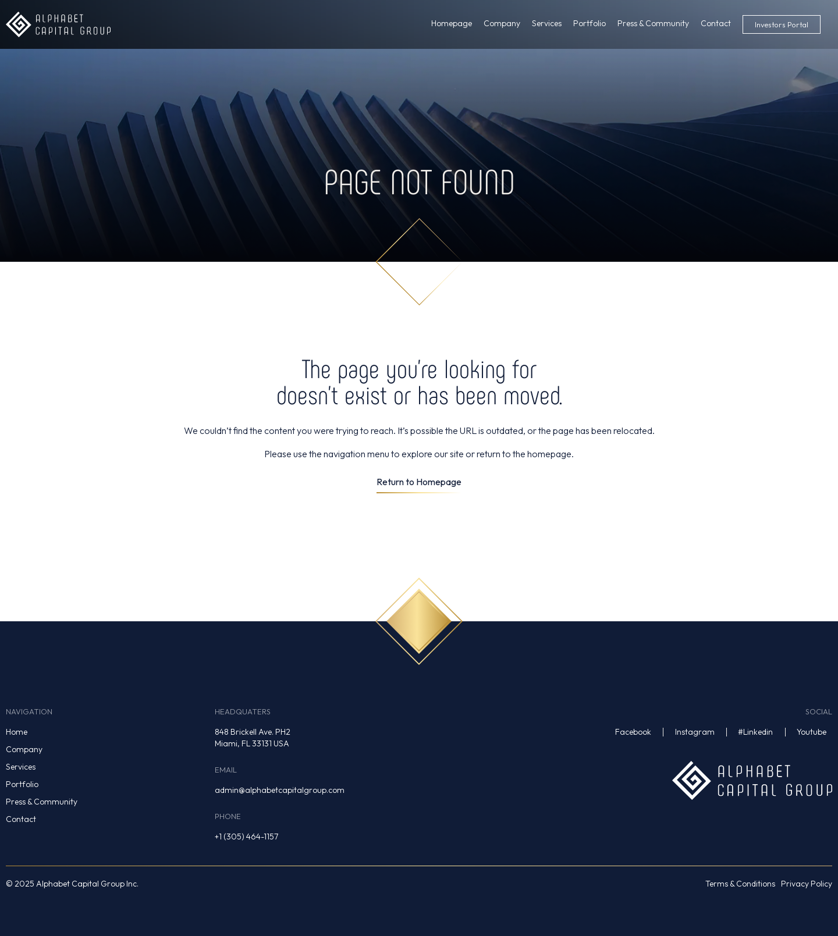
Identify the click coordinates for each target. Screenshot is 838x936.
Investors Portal (781, 24)
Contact (21, 819)
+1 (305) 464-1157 (246, 836)
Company (24, 749)
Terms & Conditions (740, 883)
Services (20, 766)
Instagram (695, 732)
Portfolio (22, 784)
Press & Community (41, 801)
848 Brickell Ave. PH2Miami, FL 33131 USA (252, 738)
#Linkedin (755, 732)
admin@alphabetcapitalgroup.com (280, 790)
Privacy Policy (806, 883)
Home (16, 732)
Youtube (811, 732)
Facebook (633, 732)
